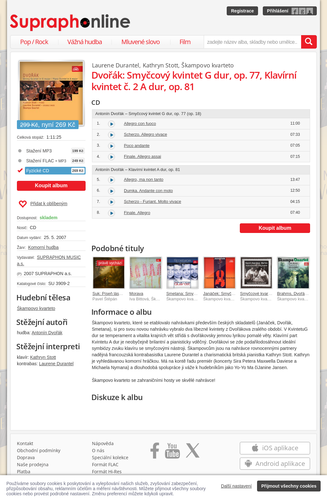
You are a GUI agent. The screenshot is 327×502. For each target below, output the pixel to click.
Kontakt (25, 443)
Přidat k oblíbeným (43, 204)
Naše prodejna (33, 464)
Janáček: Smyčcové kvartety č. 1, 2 (235, 293)
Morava (136, 293)
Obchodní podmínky (38, 450)
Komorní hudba (43, 247)
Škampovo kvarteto (36, 308)
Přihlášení (277, 10)
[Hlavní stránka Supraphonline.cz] (70, 22)
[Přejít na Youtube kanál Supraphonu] (172, 453)
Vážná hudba (84, 41)
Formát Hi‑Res (107, 471)
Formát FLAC (105, 464)
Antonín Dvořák (47, 332)
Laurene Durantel (56, 363)
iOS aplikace (274, 448)
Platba (23, 471)
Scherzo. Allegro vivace (145, 134)
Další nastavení (236, 486)
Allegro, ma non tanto (144, 179)
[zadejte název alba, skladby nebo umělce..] (252, 42)
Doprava (26, 457)
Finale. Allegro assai (142, 156)
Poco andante (136, 145)
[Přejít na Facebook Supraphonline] (155, 453)
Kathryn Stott (43, 357)
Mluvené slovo (140, 41)
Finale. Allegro (137, 212)
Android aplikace (275, 463)
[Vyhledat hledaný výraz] (309, 42)
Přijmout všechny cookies (288, 486)
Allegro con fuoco (140, 123)
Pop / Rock (34, 41)
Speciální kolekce (110, 457)
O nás (98, 450)
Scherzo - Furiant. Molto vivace (152, 201)
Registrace (242, 10)
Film (185, 41)
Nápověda (103, 443)
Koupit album (51, 185)
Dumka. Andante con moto (148, 190)
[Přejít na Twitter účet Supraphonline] (193, 453)
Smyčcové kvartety (257, 293)
